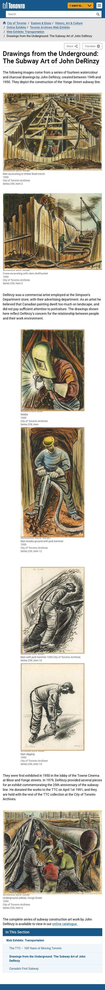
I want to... (76, 5)
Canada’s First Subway (24, 968)
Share (73, 46)
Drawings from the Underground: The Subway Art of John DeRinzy (47, 958)
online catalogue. (65, 924)
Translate (90, 46)
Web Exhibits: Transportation (25, 940)
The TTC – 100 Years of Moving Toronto (35, 948)
